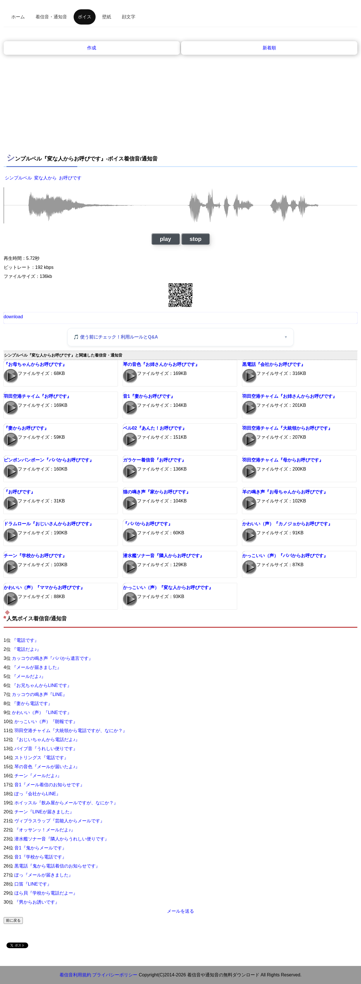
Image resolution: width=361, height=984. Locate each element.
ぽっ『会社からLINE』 (37, 793)
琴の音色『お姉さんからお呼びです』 (161, 364)
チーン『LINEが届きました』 (44, 811)
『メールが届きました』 (36, 667)
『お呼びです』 (19, 491)
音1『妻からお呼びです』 (149, 396)
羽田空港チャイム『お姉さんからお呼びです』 (289, 396)
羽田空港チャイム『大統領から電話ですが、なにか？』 (70, 730)
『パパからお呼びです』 (148, 523)
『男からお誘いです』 (37, 902)
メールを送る (180, 911)
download (13, 316)
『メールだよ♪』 (29, 676)
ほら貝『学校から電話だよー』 (46, 893)
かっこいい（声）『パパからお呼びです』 (285, 555)
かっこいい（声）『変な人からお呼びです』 (168, 587)
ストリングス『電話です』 (41, 757)
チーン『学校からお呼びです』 (35, 555)
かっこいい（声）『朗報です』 (46, 721)
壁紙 (106, 16)
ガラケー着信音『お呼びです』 (154, 460)
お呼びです (70, 177)
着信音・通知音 (51, 16)
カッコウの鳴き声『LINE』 (39, 694)
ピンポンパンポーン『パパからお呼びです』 (49, 460)
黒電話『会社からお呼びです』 (273, 364)
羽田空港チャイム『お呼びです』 (37, 396)
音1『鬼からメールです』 (40, 847)
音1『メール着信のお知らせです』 (49, 784)
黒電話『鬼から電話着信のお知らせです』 (57, 866)
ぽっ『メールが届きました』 (43, 875)
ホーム (18, 16)
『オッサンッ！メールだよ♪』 (44, 829)
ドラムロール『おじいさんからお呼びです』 (49, 523)
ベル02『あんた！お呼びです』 (155, 428)
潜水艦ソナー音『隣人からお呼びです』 (163, 555)
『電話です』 (25, 640)
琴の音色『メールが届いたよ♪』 (47, 766)
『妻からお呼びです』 (26, 428)
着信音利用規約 (75, 974)
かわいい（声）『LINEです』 (42, 712)
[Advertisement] (180, 107)
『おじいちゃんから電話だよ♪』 (47, 739)
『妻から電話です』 (32, 703)
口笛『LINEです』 (33, 884)
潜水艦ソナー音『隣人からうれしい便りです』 (61, 838)
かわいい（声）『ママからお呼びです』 (44, 587)
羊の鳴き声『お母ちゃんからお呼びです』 (285, 491)
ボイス (84, 16)
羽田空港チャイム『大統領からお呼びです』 (287, 428)
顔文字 (128, 16)
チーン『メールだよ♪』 (38, 775)
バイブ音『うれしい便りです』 (46, 748)
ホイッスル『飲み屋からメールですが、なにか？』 (66, 802)
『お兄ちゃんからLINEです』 (42, 685)
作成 (91, 47)
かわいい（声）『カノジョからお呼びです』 (287, 523)
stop (195, 239)
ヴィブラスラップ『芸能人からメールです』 (59, 820)
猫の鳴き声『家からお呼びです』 (157, 491)
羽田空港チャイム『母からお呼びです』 (282, 460)
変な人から (45, 177)
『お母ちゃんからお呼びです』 (35, 364)
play (165, 239)
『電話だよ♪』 (26, 649)
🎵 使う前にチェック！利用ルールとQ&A (115, 337)
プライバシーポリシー (114, 974)
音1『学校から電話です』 (40, 857)
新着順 (269, 47)
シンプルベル (18, 177)
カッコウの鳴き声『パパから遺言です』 (52, 658)
